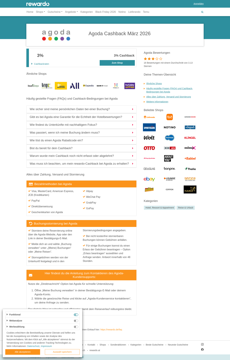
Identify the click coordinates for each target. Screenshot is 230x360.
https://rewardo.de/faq (111, 329)
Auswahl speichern (62, 352)
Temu (146, 12)
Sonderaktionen (118, 344)
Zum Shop (117, 63)
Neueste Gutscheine (178, 344)
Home (30, 12)
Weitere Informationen (157, 101)
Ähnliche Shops (154, 83)
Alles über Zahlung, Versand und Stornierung (168, 96)
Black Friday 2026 (105, 12)
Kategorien (86, 12)
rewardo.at (94, 350)
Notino (122, 12)
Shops (103, 344)
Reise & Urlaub (185, 207)
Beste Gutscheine (155, 344)
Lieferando (134, 12)
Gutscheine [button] (54, 12)
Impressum (46, 346)
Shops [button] (39, 12)
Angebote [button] (70, 12)
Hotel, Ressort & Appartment (160, 207)
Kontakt (91, 344)
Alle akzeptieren (23, 352)
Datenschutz (33, 346)
